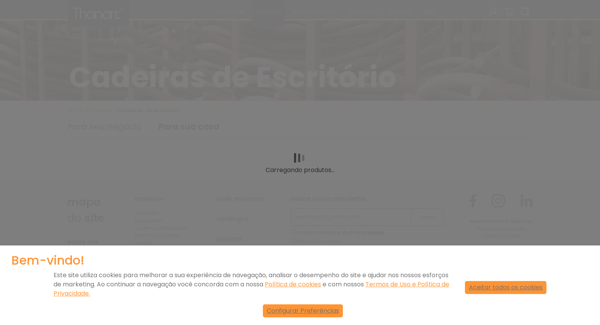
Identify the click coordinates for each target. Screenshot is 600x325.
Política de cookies (293, 284)
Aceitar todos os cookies (506, 287)
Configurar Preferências (303, 310)
